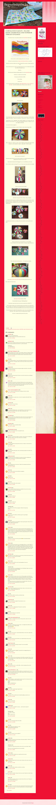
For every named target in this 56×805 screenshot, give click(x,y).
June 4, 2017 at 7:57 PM (11, 708)
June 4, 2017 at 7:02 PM (11, 702)
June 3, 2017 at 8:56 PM (11, 590)
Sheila (9, 637)
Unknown (9, 527)
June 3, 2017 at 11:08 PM (11, 608)
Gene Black (9, 334)
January (39, 130)
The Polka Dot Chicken (40, 97)
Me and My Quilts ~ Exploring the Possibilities (40, 106)
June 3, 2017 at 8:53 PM (11, 583)
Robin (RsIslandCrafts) (11, 429)
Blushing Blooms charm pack (12, 329)
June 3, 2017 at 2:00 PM (11, 466)
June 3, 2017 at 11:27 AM (11, 386)
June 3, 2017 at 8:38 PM (11, 557)
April (38, 147)
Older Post (33, 795)
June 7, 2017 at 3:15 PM (11, 774)
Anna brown (10, 586)
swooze (9, 494)
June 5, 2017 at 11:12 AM (11, 734)
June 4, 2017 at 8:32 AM (11, 660)
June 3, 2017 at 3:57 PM (11, 510)
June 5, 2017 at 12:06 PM (11, 741)
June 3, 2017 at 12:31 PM (11, 405)
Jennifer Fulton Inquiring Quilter (13, 617)
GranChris (9, 402)
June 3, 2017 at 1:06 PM (11, 426)
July (38, 142)
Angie (9, 687)
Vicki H (9, 699)
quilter (9, 513)
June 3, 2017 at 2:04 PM (11, 472)
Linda (9, 359)
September (39, 207)
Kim (8, 593)
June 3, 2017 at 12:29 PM (11, 399)
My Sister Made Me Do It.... (12, 669)
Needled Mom (10, 599)
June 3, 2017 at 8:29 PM (11, 550)
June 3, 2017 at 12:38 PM (11, 420)
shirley (9, 481)
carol (8, 719)
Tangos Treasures (10, 643)
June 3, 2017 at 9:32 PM (11, 596)
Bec (8, 611)
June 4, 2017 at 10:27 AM (11, 666)
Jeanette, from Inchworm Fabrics (23, 61)
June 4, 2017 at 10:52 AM (11, 674)
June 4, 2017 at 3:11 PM (11, 684)
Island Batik (25, 37)
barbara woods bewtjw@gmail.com (13, 389)
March (39, 121)
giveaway (18, 329)
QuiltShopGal (10, 341)
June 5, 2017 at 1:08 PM (11, 749)
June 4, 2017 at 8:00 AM (11, 652)
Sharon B (9, 435)
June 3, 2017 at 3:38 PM (11, 497)
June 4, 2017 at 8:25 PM (11, 716)
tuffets (32, 329)
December (39, 135)
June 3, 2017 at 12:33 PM (11, 412)
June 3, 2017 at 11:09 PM (11, 614)
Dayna (9, 449)
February (39, 128)
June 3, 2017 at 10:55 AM (11, 370)
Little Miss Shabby (39, 103)
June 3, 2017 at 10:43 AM (11, 363)
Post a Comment (9, 790)
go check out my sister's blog (15, 279)
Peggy (9, 677)
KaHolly (9, 395)
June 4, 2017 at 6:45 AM (11, 645)
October (39, 131)
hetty (8, 631)
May (38, 145)
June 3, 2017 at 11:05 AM (11, 377)
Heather (9, 765)
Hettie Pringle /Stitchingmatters (13, 351)
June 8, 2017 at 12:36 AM (11, 781)
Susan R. (9, 771)
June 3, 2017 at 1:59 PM (11, 459)
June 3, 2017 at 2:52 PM (11, 484)
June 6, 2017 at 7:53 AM (11, 762)
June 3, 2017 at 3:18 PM (11, 491)
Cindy (9, 693)
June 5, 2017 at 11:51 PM (11, 755)
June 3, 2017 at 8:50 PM (11, 571)
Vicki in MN (10, 487)
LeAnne (9, 442)
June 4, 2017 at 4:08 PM (11, 690)
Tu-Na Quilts (10, 415)
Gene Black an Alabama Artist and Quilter (40, 100)
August (39, 127)
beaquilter (9, 705)
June (38, 144)
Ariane (9, 520)
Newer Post (6, 795)
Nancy (9, 784)
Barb (8, 725)
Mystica (9, 605)
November (39, 124)
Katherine (9, 758)
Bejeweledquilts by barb (19, 4)
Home (20, 795)
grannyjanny (10, 423)
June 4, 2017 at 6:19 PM (11, 696)
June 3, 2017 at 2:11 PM (11, 478)
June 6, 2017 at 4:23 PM (11, 768)
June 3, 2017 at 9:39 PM (11, 602)
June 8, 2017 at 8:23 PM (11, 788)
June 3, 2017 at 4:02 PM (11, 517)
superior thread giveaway (27, 329)
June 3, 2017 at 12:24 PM (11, 392)
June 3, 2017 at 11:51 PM (11, 620)
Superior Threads (18, 298)
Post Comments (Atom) (11, 797)
